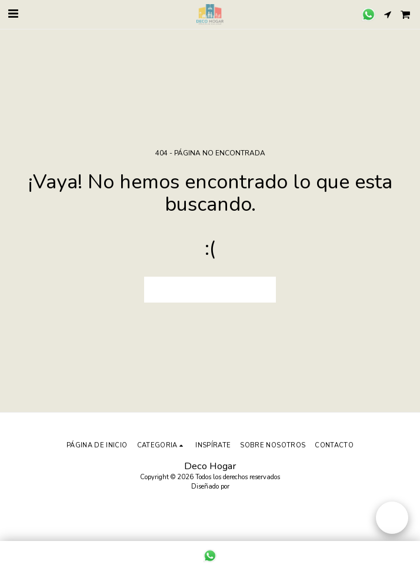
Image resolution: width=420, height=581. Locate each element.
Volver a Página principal (210, 290)
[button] (13, 14)
